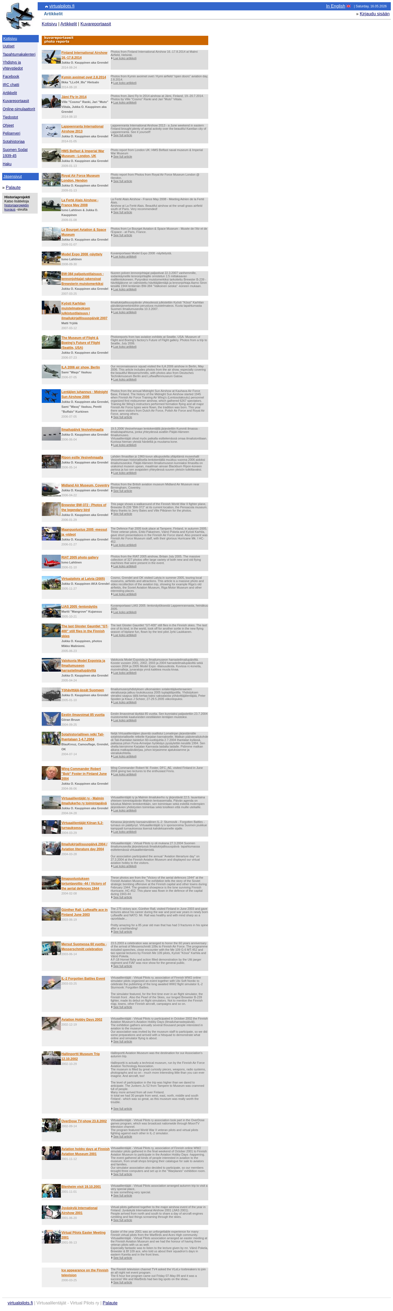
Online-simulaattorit (19, 109)
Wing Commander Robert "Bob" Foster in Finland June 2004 (84, 774)
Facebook (11, 77)
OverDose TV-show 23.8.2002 (84, 1121)
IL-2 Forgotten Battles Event (83, 979)
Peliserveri (11, 133)
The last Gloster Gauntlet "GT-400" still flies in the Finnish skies (84, 631)
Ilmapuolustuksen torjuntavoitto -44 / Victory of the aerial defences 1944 (83, 883)
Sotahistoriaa (14, 142)
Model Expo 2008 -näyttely (81, 254)
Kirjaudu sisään (374, 13)
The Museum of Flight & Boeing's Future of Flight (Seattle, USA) (80, 343)
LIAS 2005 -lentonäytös (79, 607)
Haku (7, 164)
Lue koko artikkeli (124, 58)
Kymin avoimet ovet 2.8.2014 (83, 77)
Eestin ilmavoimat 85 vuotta (83, 715)
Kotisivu (10, 38)
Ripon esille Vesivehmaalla (82, 457)
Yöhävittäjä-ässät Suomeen (82, 690)
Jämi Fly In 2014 (74, 97)
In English (335, 6)
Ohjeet (8, 125)
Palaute (13, 187)
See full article (122, 135)
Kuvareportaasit (16, 101)
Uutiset (8, 46)
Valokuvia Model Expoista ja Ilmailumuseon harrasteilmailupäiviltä (83, 665)
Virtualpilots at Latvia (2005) (83, 579)
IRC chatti (11, 85)
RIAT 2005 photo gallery (80, 557)
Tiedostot (10, 117)
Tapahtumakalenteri (19, 54)
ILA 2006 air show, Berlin (80, 367)
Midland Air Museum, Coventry (85, 485)
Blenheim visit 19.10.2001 (81, 1187)
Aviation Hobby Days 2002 (81, 1019)
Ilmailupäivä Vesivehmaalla (82, 430)
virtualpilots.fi (61, 6)
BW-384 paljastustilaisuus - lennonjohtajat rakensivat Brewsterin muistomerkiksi (82, 279)
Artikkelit (10, 93)
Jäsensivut (12, 176)
